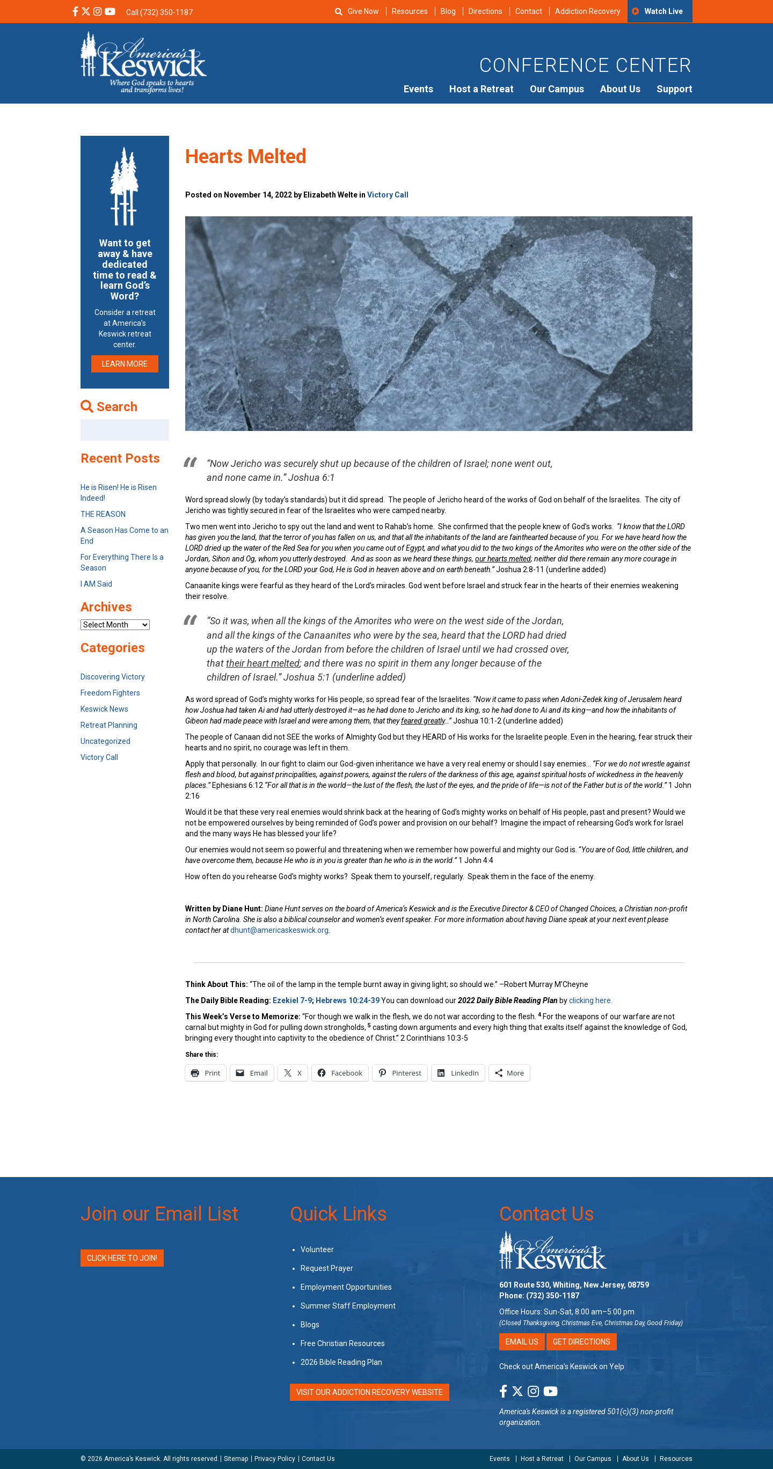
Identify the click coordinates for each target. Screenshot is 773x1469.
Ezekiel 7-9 (292, 1000)
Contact (528, 11)
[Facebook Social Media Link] (75, 12)
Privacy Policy (274, 1459)
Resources (410, 11)
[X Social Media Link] (86, 12)
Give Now (363, 11)
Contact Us (546, 1214)
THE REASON (103, 514)
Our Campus (557, 88)
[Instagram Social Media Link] (97, 12)
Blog (448, 11)
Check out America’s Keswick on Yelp (561, 1366)
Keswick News (104, 709)
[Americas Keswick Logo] (144, 61)
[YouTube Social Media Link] (110, 12)
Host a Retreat (481, 88)
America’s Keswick (132, 1459)
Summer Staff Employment (348, 1306)
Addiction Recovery (588, 11)
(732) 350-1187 (552, 1295)
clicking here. (591, 1000)
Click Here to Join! (122, 1258)
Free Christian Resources (343, 1343)
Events (418, 88)
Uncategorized (105, 741)
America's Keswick (529, 1411)
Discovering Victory (113, 677)
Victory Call (388, 195)
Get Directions (581, 1342)
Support (674, 88)
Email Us (522, 1342)
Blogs (310, 1324)
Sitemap (236, 1459)
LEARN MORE (125, 364)
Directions (485, 11)
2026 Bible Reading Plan (341, 1362)
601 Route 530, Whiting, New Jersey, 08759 (574, 1285)
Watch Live (664, 11)
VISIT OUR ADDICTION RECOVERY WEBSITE (369, 1392)
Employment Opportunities (346, 1287)
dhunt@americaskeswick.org (279, 930)
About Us (620, 88)
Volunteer (317, 1249)
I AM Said (96, 584)
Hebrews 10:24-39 (348, 1000)
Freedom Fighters (110, 693)
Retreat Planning (109, 725)
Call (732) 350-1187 (159, 12)
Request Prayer (327, 1268)
